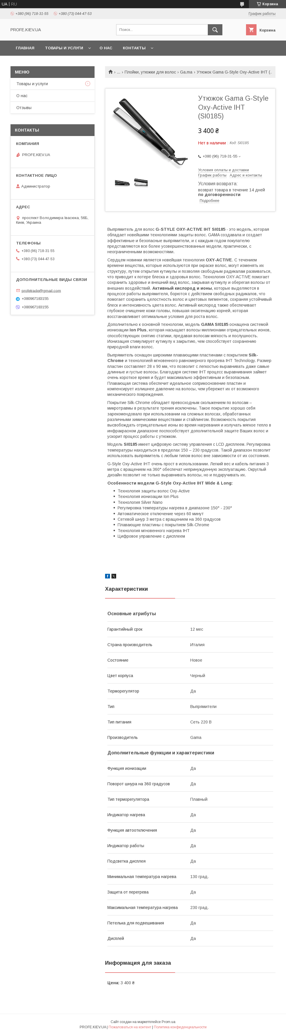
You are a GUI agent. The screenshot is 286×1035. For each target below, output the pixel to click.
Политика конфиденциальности (180, 1027)
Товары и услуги (64, 48)
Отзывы (24, 107)
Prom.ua (168, 1022)
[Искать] (215, 29)
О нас (106, 48)
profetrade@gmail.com (41, 290)
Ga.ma (186, 72)
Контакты (134, 48)
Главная (25, 48)
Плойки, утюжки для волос (150, 72)
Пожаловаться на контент (130, 1027)
